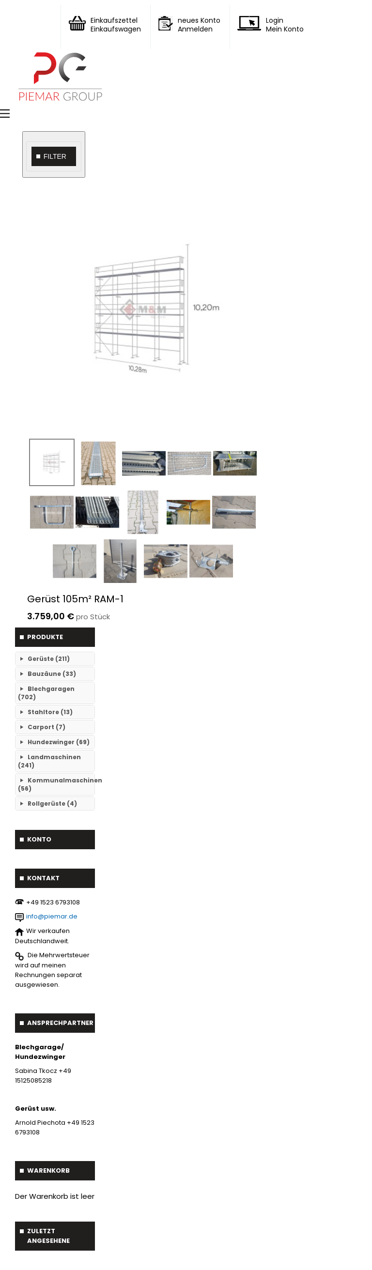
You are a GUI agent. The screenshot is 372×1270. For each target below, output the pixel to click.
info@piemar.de (52, 916)
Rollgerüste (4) (52, 803)
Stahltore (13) (50, 712)
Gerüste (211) (49, 659)
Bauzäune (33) (52, 674)
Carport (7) (46, 727)
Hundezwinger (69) (59, 742)
